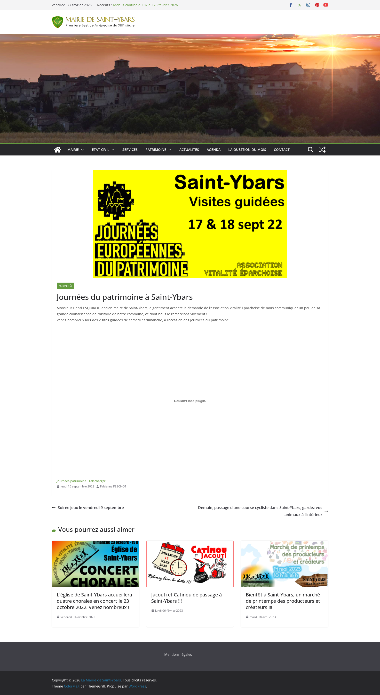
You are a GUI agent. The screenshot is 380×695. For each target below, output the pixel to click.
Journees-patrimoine (71, 481)
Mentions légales (178, 654)
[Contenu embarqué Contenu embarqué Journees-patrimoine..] (190, 401)
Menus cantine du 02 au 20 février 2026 (145, 5)
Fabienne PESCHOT (113, 486)
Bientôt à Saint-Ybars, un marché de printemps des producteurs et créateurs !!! (283, 600)
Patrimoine (155, 149)
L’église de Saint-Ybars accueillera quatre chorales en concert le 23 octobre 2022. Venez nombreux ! (94, 600)
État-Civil (100, 149)
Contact (282, 149)
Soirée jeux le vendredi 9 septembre (88, 507)
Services (130, 149)
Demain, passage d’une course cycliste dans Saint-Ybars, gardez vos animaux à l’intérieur (263, 511)
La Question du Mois (247, 149)
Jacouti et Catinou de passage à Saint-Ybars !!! (186, 597)
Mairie (73, 149)
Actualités (189, 149)
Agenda (214, 149)
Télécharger (97, 481)
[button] (81, 149)
